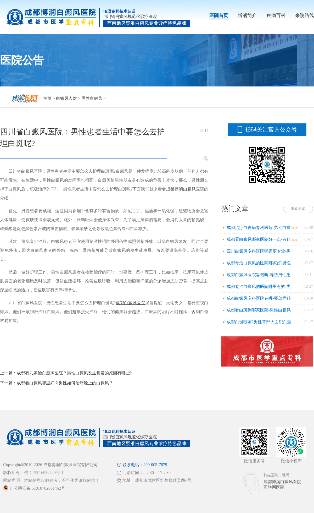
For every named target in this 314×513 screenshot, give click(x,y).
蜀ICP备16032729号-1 (43, 472)
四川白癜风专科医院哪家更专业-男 (259, 251)
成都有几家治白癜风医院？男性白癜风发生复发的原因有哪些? (74, 373)
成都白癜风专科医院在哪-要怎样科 (259, 298)
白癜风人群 (66, 98)
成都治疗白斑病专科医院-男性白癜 (259, 227)
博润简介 (247, 15)
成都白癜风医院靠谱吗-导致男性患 (259, 274)
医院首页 (218, 15)
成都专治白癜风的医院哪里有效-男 (259, 286)
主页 (47, 98)
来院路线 (304, 15)
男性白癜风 (91, 98)
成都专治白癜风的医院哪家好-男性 (259, 263)
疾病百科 (276, 15)
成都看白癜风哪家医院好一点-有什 (259, 239)
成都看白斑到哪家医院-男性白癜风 (259, 310)
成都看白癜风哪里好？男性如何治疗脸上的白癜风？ (65, 383)
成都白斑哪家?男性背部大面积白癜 (259, 322)
